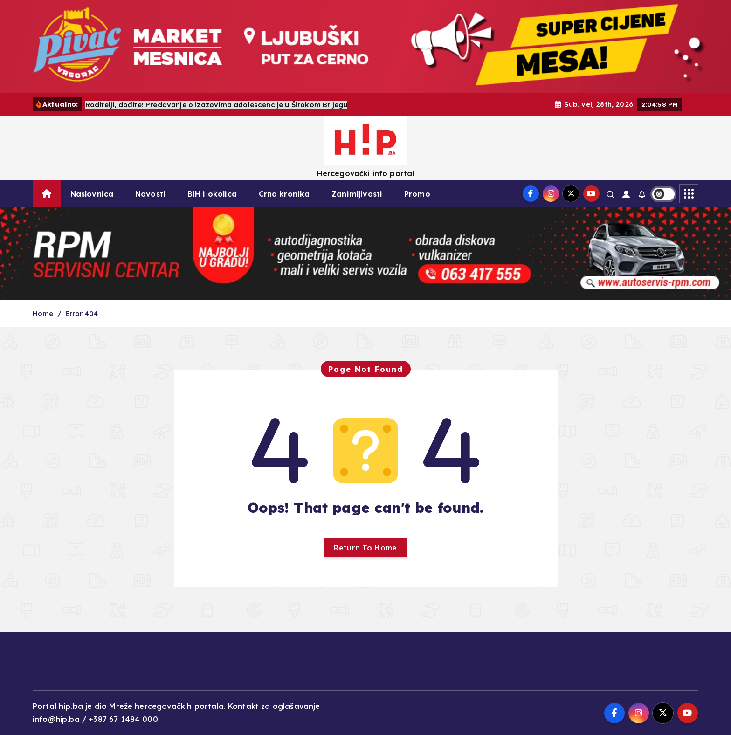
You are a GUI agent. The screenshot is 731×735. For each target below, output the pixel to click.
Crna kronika (284, 194)
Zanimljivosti (356, 194)
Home (43, 313)
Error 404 (81, 313)
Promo (417, 194)
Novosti (150, 194)
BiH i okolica (212, 194)
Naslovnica (92, 194)
